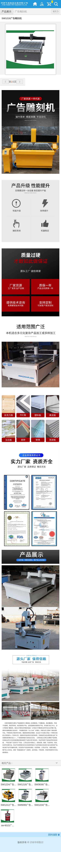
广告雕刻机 (21, 11)
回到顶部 (52, 834)
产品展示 (6, 11)
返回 (55, 11)
